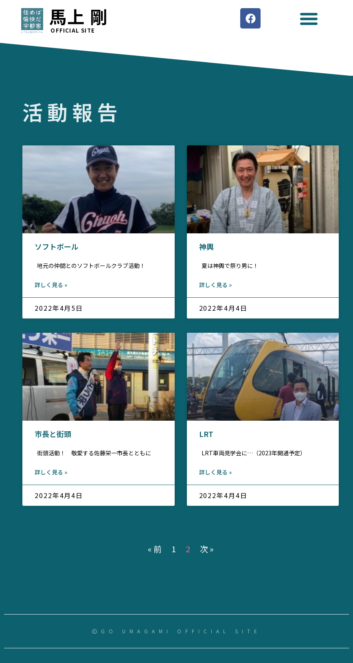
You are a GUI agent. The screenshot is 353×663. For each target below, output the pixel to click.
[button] (308, 18)
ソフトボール (57, 246)
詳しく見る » (51, 285)
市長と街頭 (53, 433)
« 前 (155, 549)
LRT (206, 433)
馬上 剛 (78, 16)
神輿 (206, 246)
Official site (72, 30)
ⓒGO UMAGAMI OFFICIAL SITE (176, 631)
